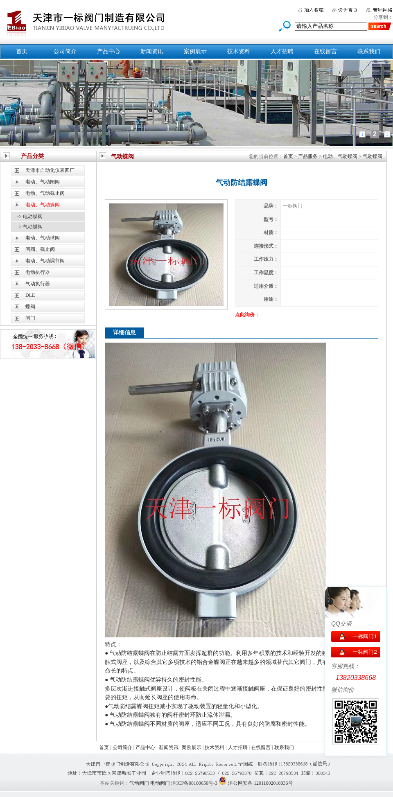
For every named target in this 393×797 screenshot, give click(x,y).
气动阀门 (139, 783)
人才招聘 (282, 51)
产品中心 (108, 51)
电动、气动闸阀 (42, 182)
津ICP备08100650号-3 (194, 783)
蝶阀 (30, 306)
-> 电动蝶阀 (30, 216)
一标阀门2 (364, 652)
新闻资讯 (151, 51)
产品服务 (308, 156)
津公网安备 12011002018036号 (260, 783)
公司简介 (65, 51)
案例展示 (195, 51)
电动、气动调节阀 (45, 261)
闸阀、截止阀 (40, 249)
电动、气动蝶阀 (340, 156)
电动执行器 (37, 272)
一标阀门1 (364, 636)
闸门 (30, 318)
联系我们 (368, 51)
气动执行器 (37, 284)
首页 (21, 51)
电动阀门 (160, 783)
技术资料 (238, 51)
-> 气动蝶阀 (30, 227)
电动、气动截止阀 (45, 193)
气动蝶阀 (372, 156)
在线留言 (325, 51)
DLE (30, 295)
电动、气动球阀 (42, 238)
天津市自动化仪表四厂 (50, 170)
